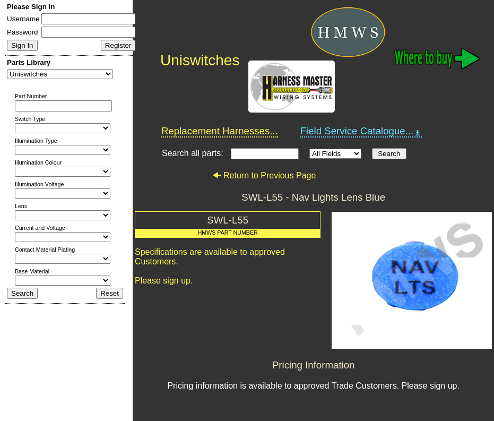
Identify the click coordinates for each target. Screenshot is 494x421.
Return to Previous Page (264, 175)
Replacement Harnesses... (219, 130)
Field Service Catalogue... (361, 131)
